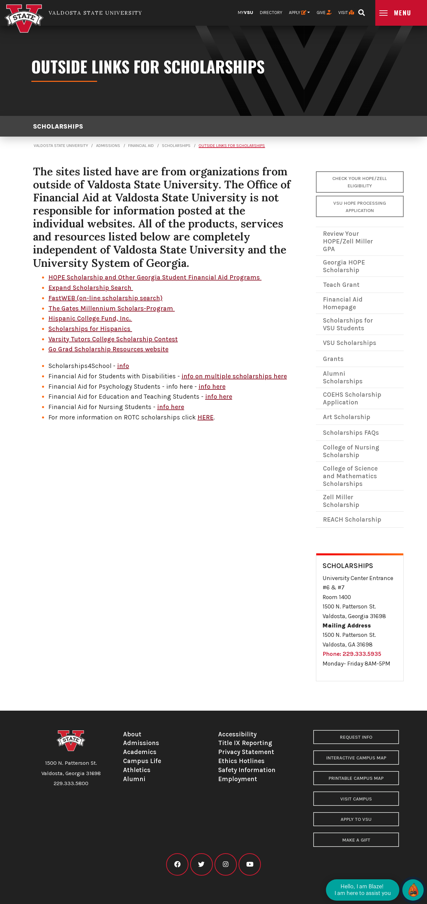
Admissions (108, 145)
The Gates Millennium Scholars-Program (111, 308)
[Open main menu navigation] (401, 13)
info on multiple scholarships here (234, 376)
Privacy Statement (246, 752)
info (123, 366)
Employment (237, 779)
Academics (139, 752)
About (132, 734)
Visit (346, 12)
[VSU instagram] (226, 864)
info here (212, 386)
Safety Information (247, 770)
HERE (205, 417)
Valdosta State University (61, 145)
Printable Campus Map (356, 778)
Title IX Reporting (245, 743)
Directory (271, 12)
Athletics (136, 770)
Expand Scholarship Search (90, 288)
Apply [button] (297, 12)
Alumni (134, 779)
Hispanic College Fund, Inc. (90, 318)
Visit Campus (356, 799)
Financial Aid (141, 145)
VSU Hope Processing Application (359, 206)
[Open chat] (413, 890)
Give (324, 12)
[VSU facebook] (177, 864)
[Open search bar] (361, 10)
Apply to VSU (356, 819)
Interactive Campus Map (356, 758)
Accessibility (237, 734)
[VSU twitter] (201, 864)
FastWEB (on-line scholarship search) (105, 298)
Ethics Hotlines (241, 761)
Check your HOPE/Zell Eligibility (359, 182)
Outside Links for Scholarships (231, 145)
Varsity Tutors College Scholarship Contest (113, 339)
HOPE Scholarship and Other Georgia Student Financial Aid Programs (155, 277)
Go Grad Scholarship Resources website (108, 349)
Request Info (356, 737)
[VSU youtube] (250, 864)
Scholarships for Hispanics (90, 329)
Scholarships (58, 126)
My (245, 12)
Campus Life (142, 761)
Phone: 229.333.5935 (352, 654)
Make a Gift (356, 840)
